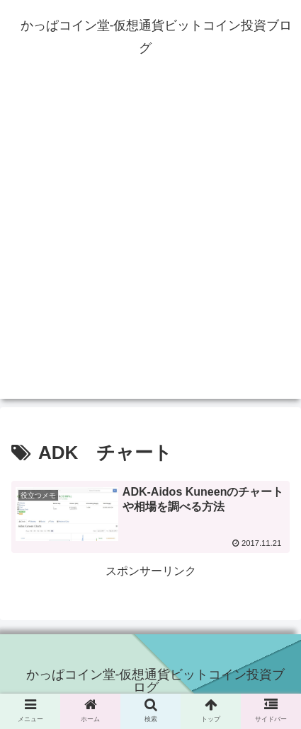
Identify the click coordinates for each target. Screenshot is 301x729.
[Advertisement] (150, 248)
